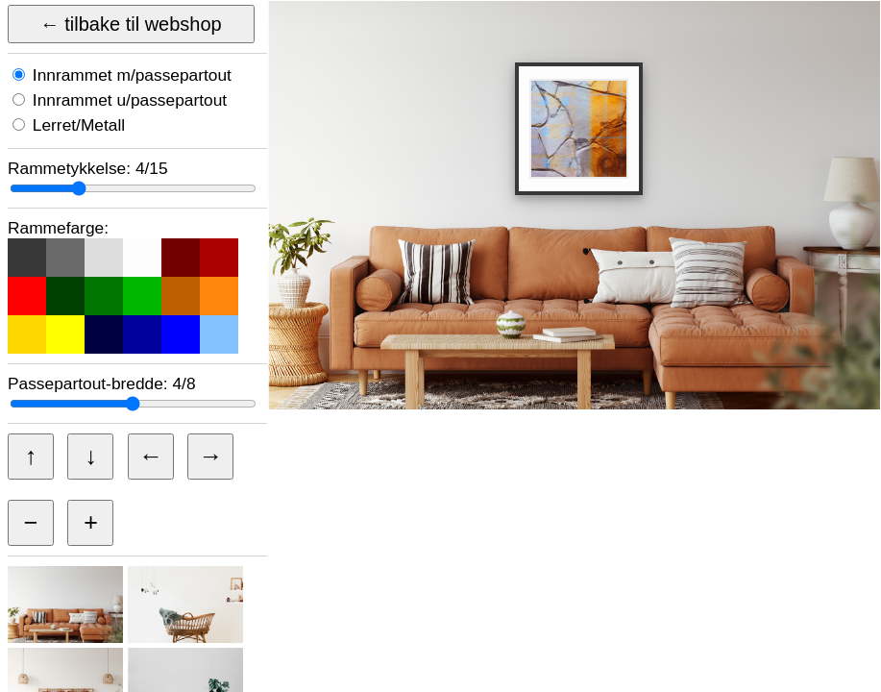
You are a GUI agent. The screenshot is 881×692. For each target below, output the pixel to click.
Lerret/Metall (76, 125)
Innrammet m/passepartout (130, 75)
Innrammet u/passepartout (127, 100)
